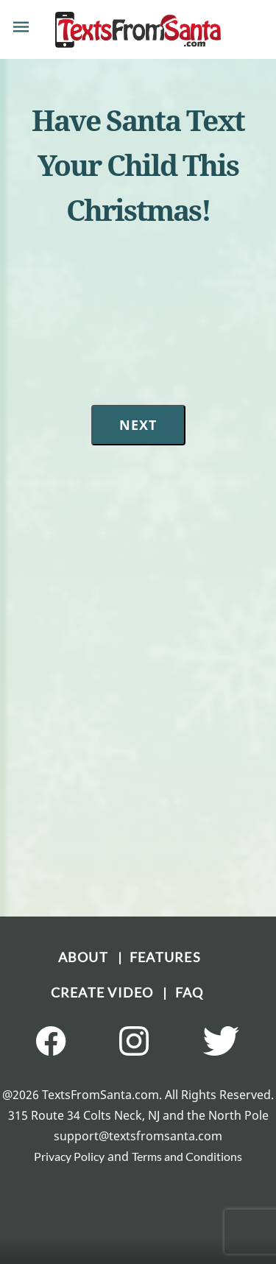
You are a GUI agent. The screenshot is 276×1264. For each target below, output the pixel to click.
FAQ (189, 992)
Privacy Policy (69, 1156)
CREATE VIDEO (107, 992)
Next (138, 425)
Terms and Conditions (187, 1156)
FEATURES (165, 957)
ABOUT (88, 957)
